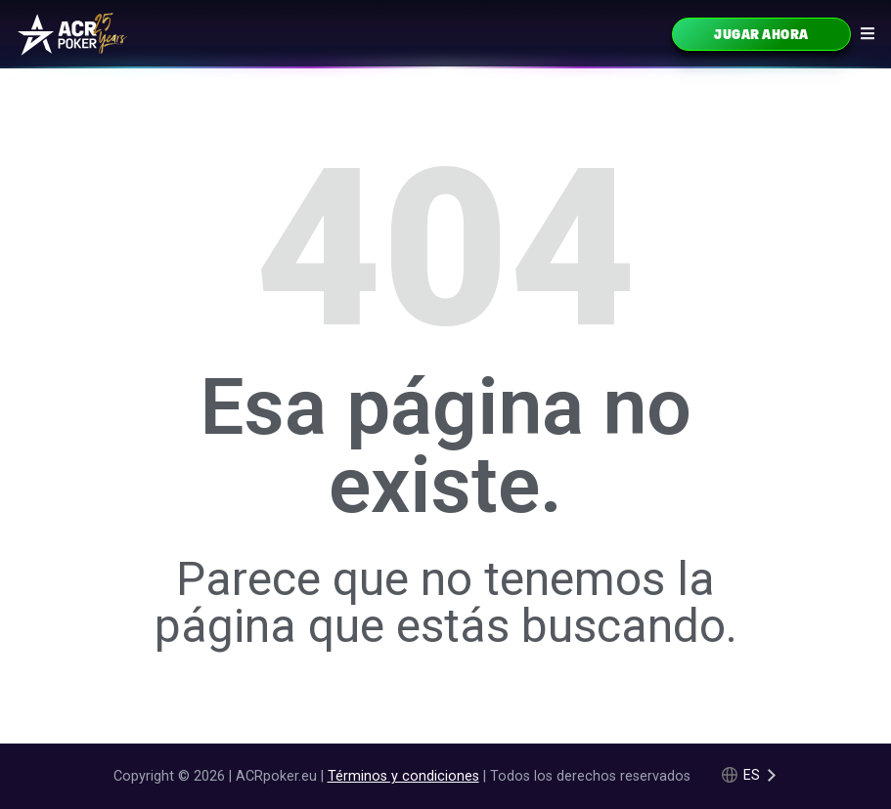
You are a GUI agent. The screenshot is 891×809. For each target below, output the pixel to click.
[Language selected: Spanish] (750, 775)
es (751, 775)
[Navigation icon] (867, 33)
